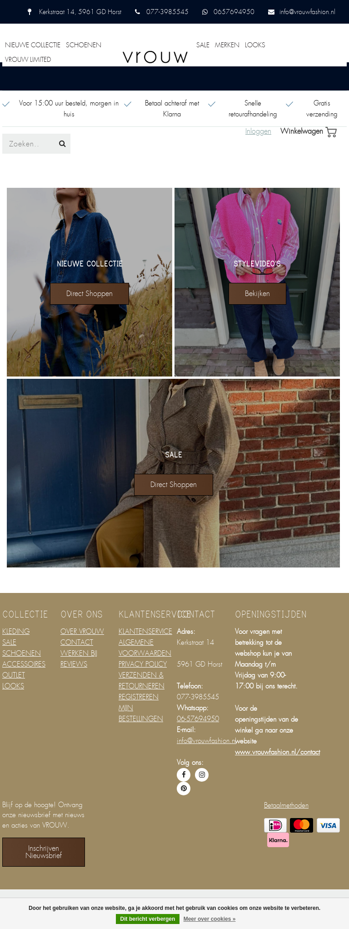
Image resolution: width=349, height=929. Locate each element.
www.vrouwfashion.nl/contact (277, 752)
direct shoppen (89, 293)
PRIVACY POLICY (143, 664)
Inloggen (258, 131)
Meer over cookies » (210, 919)
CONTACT (76, 642)
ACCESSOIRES (23, 664)
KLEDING (16, 631)
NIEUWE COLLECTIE (32, 45)
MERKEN (227, 45)
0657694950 (234, 12)
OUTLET (13, 675)
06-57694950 (198, 718)
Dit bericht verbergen (147, 919)
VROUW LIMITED (28, 59)
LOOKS (255, 45)
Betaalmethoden (286, 805)
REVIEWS (73, 664)
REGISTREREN (139, 697)
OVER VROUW (82, 631)
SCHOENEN (83, 45)
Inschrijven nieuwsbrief (43, 852)
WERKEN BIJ (78, 653)
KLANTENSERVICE (145, 631)
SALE (202, 45)
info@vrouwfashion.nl (307, 12)
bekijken (257, 293)
